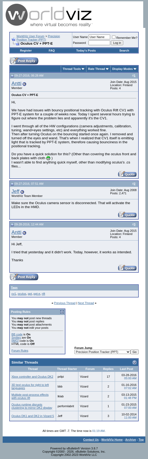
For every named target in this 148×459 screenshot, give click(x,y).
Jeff (15, 191)
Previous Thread (65, 303)
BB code (17, 334)
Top (141, 439)
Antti (16, 83)
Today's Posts (86, 50)
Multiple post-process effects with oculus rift (30, 396)
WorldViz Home (112, 439)
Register (26, 50)
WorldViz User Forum (31, 36)
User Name (80, 37)
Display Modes (122, 68)
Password (79, 42)
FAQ (52, 50)
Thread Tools (72, 68)
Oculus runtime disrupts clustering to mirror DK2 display (31, 406)
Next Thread (86, 303)
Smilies (16, 337)
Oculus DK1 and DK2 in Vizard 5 (32, 416)
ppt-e (37, 293)
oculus (22, 293)
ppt (30, 293)
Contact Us (91, 439)
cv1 (13, 293)
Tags (14, 287)
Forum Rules (19, 350)
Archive (130, 439)
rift (43, 293)
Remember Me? (124, 37)
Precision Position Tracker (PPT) (38, 38)
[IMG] (15, 340)
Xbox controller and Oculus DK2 (32, 376)
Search (124, 50)
